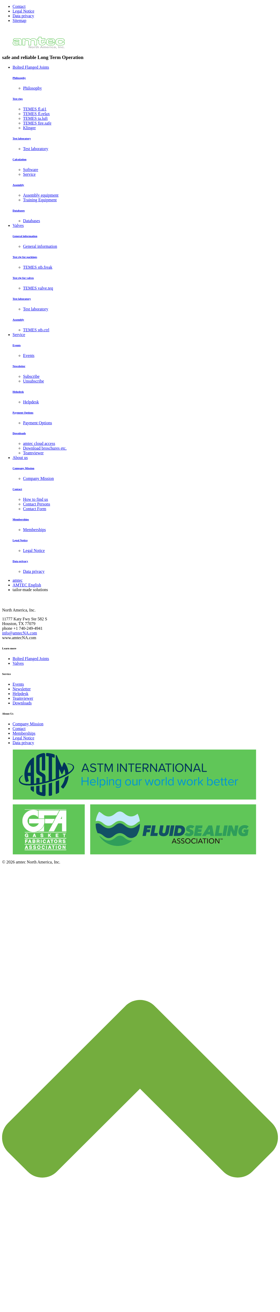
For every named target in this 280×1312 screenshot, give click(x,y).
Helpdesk (18, 391)
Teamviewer (23, 698)
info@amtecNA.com (19, 633)
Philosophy (19, 77)
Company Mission (23, 468)
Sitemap (19, 20)
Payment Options (23, 412)
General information (25, 236)
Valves (18, 225)
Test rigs (18, 98)
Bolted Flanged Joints (31, 67)
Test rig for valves (23, 277)
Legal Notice (23, 11)
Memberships (21, 519)
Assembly (18, 184)
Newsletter (19, 366)
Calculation (19, 159)
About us (20, 457)
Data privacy (23, 16)
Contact (19, 6)
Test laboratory (22, 138)
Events (17, 345)
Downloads (19, 433)
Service (19, 334)
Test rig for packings (25, 256)
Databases (19, 210)
